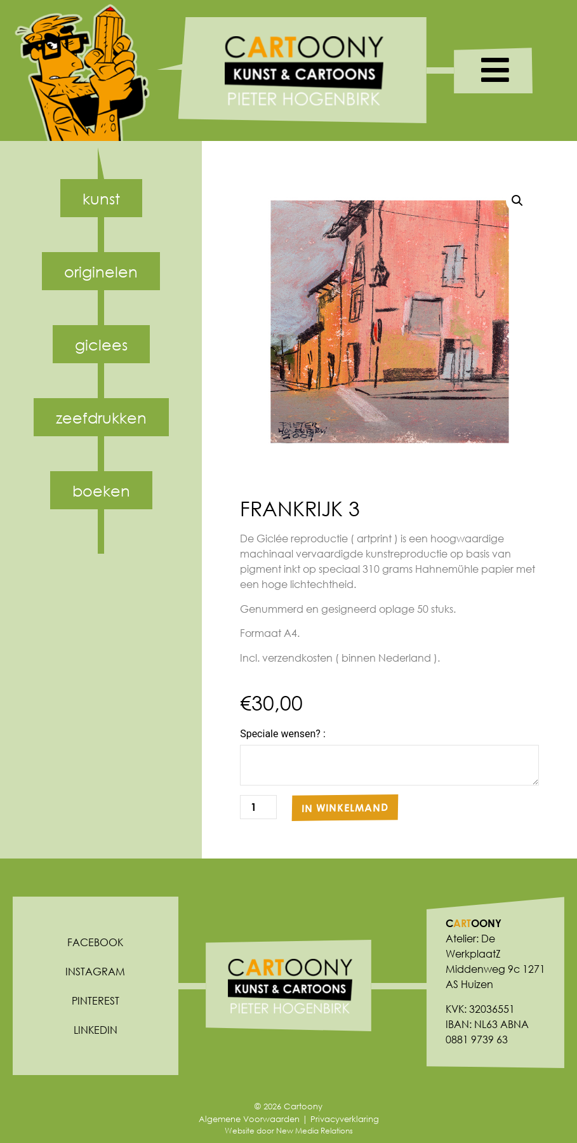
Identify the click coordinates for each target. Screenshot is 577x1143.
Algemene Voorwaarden (249, 1119)
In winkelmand (345, 807)
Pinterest (95, 1000)
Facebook (95, 942)
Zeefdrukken (101, 417)
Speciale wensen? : (283, 734)
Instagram (95, 971)
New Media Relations (314, 1130)
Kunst (101, 198)
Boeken (101, 490)
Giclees (101, 344)
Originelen (101, 271)
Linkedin (95, 1029)
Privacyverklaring (344, 1119)
